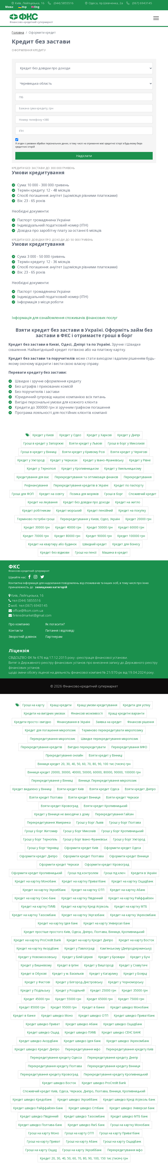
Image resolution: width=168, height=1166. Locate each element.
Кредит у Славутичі (133, 965)
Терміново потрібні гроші (35, 519)
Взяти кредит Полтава (46, 797)
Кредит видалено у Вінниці (31, 789)
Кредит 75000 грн (131, 999)
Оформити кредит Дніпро (38, 856)
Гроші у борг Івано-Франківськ (85, 839)
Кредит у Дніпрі (128, 435)
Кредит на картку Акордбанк (38, 948)
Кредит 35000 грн (135, 990)
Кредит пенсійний (100, 510)
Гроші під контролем (83, 873)
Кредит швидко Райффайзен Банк (38, 1108)
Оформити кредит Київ (81, 847)
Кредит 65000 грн (100, 999)
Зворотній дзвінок (23, 636)
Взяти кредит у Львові (85, 443)
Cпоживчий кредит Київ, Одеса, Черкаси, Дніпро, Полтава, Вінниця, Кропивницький (84, 1091)
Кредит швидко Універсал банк (132, 1108)
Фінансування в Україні (73, 722)
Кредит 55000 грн (68, 999)
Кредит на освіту (51, 494)
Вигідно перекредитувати (87, 747)
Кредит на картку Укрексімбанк (133, 915)
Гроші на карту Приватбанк (120, 1133)
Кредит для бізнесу (126, 544)
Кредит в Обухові (34, 973)
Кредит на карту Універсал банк (107, 923)
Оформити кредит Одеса (122, 847)
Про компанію (19, 624)
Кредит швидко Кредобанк (32, 1099)
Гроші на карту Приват (43, 1141)
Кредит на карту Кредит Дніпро (90, 940)
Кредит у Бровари (111, 957)
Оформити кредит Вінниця (129, 856)
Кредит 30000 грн (37, 527)
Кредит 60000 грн (131, 527)
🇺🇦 (22, 6)
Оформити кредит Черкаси (59, 864)
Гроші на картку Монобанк (130, 1124)
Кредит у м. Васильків (68, 973)
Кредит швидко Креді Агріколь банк (129, 1099)
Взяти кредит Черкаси (122, 797)
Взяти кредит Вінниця (84, 797)
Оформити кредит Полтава (83, 856)
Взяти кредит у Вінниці (105, 755)
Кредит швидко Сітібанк (86, 1108)
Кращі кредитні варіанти (126, 713)
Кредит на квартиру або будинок (52, 544)
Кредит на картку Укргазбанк (83, 915)
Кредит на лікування (43, 502)
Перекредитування (138, 477)
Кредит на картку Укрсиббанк (44, 889)
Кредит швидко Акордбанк (38, 1041)
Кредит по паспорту (129, 485)
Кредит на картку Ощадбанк (132, 881)
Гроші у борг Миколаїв (79, 831)
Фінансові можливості (87, 713)
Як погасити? (55, 624)
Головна (18, 32)
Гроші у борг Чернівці (43, 847)
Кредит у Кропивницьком (80, 468)
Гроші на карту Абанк (82, 1141)
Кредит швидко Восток (59, 1083)
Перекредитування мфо (82, 1049)
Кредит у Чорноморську (126, 982)
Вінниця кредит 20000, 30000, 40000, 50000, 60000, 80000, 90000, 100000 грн (84, 772)
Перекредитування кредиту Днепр (113, 1057)
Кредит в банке (93, 1007)
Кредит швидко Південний (39, 1116)
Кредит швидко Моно (57, 1015)
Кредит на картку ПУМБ (38, 906)
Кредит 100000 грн (131, 535)
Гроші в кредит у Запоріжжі (43, 443)
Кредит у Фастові (37, 982)
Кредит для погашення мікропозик (50, 730)
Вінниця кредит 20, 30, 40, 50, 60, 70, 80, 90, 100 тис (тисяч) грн (84, 764)
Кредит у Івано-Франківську (103, 460)
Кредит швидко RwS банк (86, 1124)
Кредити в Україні (144, 873)
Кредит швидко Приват (43, 1024)
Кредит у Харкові (99, 435)
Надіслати (84, 156)
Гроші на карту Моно (43, 1133)
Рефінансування (36, 485)
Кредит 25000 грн (103, 990)
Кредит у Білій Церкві (77, 957)
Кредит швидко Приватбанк (134, 1015)
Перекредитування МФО (129, 747)
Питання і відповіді (59, 630)
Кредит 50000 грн (100, 527)
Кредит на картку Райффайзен (131, 898)
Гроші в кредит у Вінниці (38, 452)
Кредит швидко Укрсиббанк (78, 1099)
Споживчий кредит (142, 494)
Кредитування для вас (33, 477)
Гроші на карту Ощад (41, 1150)
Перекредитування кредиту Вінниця (114, 1066)
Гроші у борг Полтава (125, 822)
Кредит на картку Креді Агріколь (85, 906)
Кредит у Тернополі (41, 468)
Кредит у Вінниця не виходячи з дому (61, 814)
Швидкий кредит (94, 544)
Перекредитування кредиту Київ (129, 1049)
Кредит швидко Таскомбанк (84, 1116)
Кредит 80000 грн (67, 535)
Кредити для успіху (136, 705)
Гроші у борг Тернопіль (40, 839)
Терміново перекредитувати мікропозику (112, 730)
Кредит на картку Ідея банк (58, 923)
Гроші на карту (33, 705)
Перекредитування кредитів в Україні (81, 485)
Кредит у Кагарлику (103, 973)
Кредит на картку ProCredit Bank (37, 940)
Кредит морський (69, 510)
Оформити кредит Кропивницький (36, 873)
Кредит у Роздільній (70, 990)
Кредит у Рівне (140, 460)
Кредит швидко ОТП (93, 1015)
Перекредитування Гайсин (114, 814)
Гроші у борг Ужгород (129, 839)
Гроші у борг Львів (89, 822)
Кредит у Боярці (135, 973)
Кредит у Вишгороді (99, 965)
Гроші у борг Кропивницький (123, 831)
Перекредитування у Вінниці (52, 780)
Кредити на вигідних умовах (44, 713)
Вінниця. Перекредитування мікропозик (108, 780)
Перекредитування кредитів (41, 747)
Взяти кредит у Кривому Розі (83, 452)
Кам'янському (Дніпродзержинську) (126, 948)
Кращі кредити (61, 705)
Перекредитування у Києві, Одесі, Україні (90, 519)
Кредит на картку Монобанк (35, 881)
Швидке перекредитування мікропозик (109, 738)
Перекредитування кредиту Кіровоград (49, 1074)
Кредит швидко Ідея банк (82, 1041)
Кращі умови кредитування (97, 705)
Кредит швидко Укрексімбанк (128, 1041)
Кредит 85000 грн (32, 1007)
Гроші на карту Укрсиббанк (82, 1150)
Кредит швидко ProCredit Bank (104, 1083)
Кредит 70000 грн (36, 535)
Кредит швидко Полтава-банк (40, 1124)
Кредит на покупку (132, 510)
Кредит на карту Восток (136, 940)
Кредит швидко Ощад (43, 1032)
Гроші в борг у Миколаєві (126, 443)
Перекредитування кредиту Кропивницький (116, 1074)
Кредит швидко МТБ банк (129, 1116)
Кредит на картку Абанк (127, 889)
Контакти (16, 630)
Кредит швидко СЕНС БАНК (121, 1032)
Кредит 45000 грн (37, 999)
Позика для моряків (84, 494)
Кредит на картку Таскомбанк (34, 915)
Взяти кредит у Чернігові (128, 452)
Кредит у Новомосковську (37, 957)
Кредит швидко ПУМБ (80, 1032)
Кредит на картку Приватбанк (84, 881)
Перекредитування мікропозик (52, 738)
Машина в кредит (115, 552)
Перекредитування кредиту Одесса (56, 1057)
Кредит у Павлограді (79, 948)
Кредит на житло (127, 502)
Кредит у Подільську (35, 990)
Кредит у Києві (43, 435)
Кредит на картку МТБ (130, 906)
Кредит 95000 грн (64, 1007)
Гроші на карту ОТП (79, 1133)
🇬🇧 (35, 6)
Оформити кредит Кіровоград (107, 864)
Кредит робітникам (36, 510)
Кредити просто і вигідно (32, 722)
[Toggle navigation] (156, 18)
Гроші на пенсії (85, 552)
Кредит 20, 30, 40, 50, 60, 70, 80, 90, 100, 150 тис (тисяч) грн (84, 1158)
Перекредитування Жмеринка (49, 822)
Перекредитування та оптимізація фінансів (86, 477)
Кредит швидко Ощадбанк (122, 1024)
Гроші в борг (113, 494)
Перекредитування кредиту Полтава (55, 1066)
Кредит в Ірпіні (68, 965)
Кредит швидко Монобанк (129, 1007)
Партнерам (53, 636)
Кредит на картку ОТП (88, 889)
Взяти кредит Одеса (104, 789)
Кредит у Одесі (70, 435)
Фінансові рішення (140, 722)
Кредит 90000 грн (99, 535)
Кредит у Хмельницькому (122, 468)
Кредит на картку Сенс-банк (35, 898)
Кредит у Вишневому (36, 965)
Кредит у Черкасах (63, 460)
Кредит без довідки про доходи (86, 502)
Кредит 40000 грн (68, 527)
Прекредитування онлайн (64, 755)
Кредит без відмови (54, 552)
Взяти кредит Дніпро (140, 789)
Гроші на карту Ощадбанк (122, 1141)
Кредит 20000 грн (138, 519)
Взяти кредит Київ (70, 789)
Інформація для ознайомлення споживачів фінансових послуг (64, 317)
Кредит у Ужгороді (31, 460)
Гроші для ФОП (23, 494)
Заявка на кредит (109, 722)
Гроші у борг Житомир (41, 831)
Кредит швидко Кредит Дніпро (37, 1049)
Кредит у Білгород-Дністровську (79, 982)
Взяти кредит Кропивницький (105, 806)
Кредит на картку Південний (82, 898)
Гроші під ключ (114, 873)
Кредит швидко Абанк (82, 1024)
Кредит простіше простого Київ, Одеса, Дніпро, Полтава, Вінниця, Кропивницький (84, 931)
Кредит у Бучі (140, 957)
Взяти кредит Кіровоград (59, 806)
